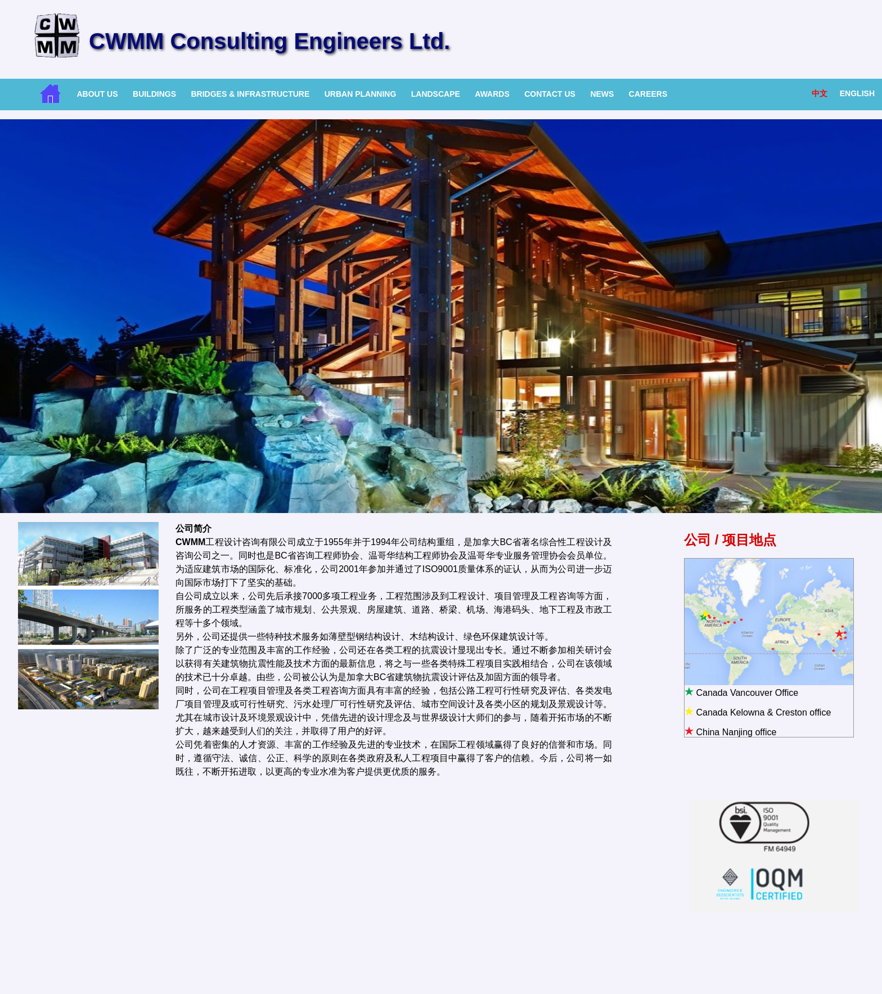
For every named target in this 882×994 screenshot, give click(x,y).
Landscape (435, 93)
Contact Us (549, 93)
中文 (819, 93)
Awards (492, 93)
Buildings (154, 93)
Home (50, 94)
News (602, 93)
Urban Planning (361, 93)
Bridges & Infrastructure (250, 93)
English (857, 93)
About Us (97, 93)
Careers (648, 93)
